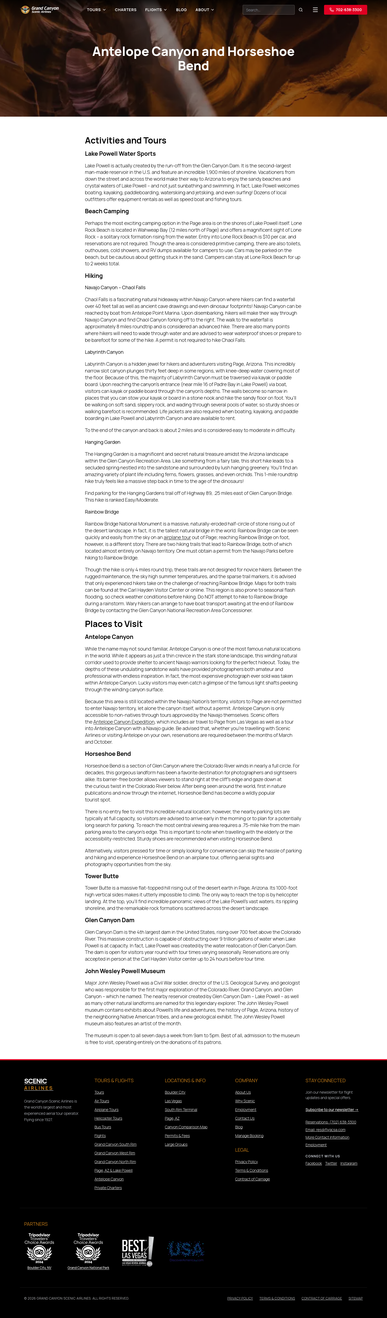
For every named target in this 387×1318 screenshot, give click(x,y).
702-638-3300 (345, 9)
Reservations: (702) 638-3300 (331, 1122)
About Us (243, 1092)
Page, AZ (172, 1118)
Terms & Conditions (251, 1170)
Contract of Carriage (252, 1179)
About (205, 9)
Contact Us (245, 1118)
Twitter (331, 1163)
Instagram (348, 1163)
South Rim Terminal (181, 1109)
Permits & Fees (177, 1135)
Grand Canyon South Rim (115, 1144)
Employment (245, 1109)
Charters (126, 9)
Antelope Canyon (109, 1179)
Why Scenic (245, 1100)
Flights (156, 9)
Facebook (314, 1163)
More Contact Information (327, 1137)
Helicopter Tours (108, 1118)
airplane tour (177, 537)
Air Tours (101, 1100)
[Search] (269, 10)
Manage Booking (249, 1135)
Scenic (38, 1084)
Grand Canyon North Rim (115, 1161)
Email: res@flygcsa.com (325, 1129)
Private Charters (108, 1187)
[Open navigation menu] (315, 9)
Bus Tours (102, 1126)
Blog (181, 9)
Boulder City (175, 1092)
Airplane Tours (106, 1109)
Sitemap (355, 1298)
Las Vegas (173, 1100)
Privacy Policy (246, 1161)
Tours (96, 9)
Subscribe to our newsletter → (332, 1109)
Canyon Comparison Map (186, 1126)
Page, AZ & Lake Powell (113, 1170)
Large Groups (176, 1144)
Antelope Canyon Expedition (124, 721)
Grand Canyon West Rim (114, 1152)
